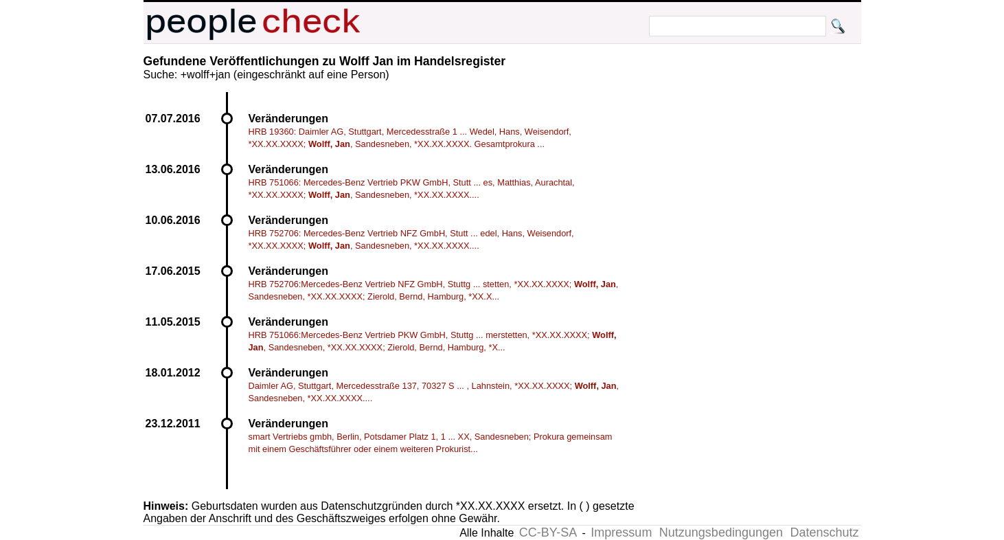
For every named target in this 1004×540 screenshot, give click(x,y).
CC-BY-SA (548, 532)
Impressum (621, 532)
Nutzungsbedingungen (721, 532)
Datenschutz (824, 532)
